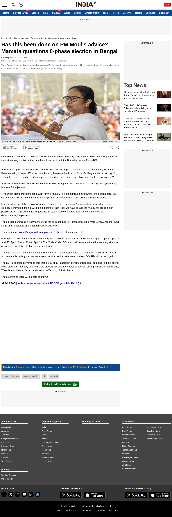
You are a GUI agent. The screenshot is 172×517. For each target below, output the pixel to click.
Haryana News (128, 435)
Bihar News (127, 427)
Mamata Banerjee (31, 376)
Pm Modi (54, 376)
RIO (110, 510)
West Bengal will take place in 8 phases (41, 232)
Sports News (47, 446)
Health (138, 13)
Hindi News (6, 450)
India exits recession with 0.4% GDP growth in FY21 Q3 (49, 283)
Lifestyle (127, 13)
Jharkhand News (129, 438)
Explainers (46, 454)
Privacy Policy (86, 510)
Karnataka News (129, 469)
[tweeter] (10, 494)
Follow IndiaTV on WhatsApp (60, 384)
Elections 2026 (20, 13)
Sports (77, 13)
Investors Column (8, 446)
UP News (126, 454)
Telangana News (153, 435)
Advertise (5, 435)
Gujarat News (128, 461)
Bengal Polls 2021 (11, 376)
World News (47, 431)
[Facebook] (4, 494)
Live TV (4, 454)
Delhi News (127, 431)
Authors (4, 457)
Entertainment (92, 13)
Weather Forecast (8, 475)
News (3, 38)
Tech (105, 13)
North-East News (129, 446)
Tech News (46, 450)
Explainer (164, 13)
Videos (35, 13)
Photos (115, 13)
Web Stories (6, 461)
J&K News (126, 465)
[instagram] (17, 494)
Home (6, 13)
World (67, 13)
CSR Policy (100, 510)
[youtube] (24, 494)
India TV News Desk (18, 57)
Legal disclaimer (70, 510)
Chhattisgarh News (130, 457)
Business (150, 13)
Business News (48, 457)
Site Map (56, 510)
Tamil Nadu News (129, 450)
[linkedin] (31, 494)
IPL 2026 (56, 13)
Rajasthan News (153, 431)
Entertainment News (50, 442)
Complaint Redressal (10, 438)
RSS (117, 510)
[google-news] (37, 494)
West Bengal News (154, 438)
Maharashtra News (154, 427)
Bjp (44, 376)
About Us (5, 431)
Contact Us (6, 427)
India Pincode (7, 479)
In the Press (6, 442)
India (45, 13)
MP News (126, 442)
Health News (47, 461)
